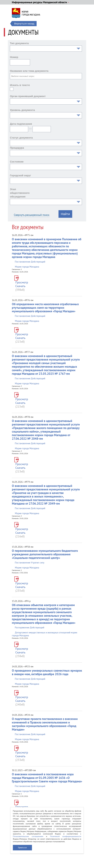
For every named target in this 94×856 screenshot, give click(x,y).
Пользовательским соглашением (28, 836)
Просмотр (21, 282)
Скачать (20, 286)
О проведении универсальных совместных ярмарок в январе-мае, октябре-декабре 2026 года (47, 672)
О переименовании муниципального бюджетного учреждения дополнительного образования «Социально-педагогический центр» (45, 554)
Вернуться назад (24, 23)
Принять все (22, 847)
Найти (65, 214)
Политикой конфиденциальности (65, 836)
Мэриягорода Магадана (31, 13)
